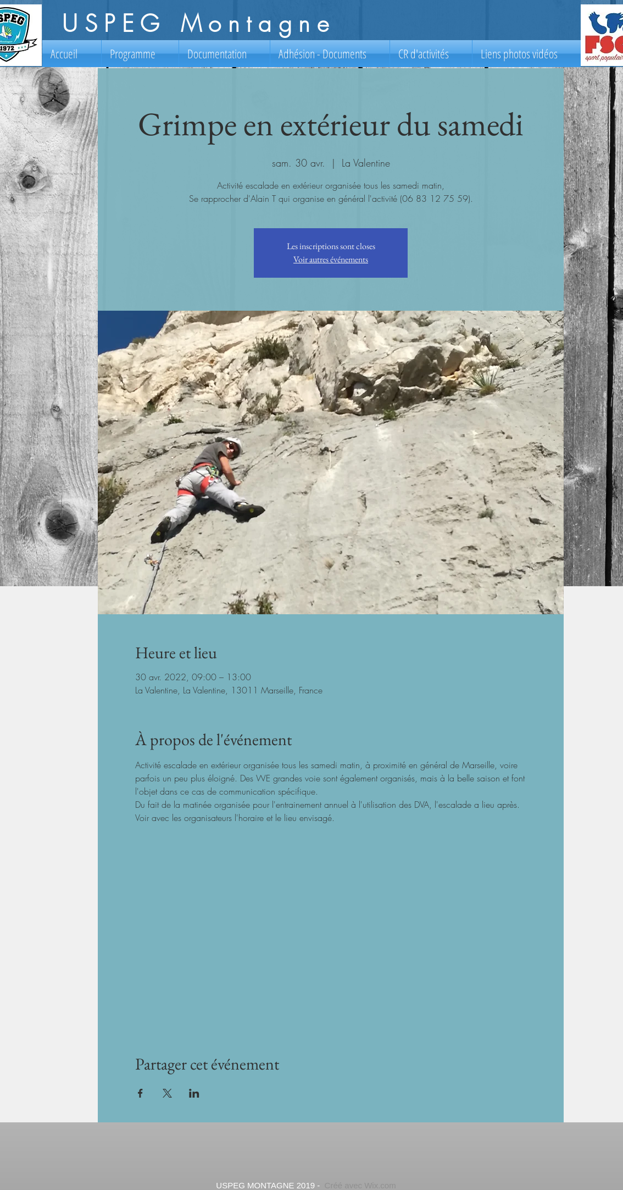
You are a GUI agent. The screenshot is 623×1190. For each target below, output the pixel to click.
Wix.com (380, 1185)
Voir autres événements (330, 259)
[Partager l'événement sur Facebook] (140, 1093)
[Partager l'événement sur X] (167, 1093)
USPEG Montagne (198, 23)
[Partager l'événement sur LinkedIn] (194, 1093)
